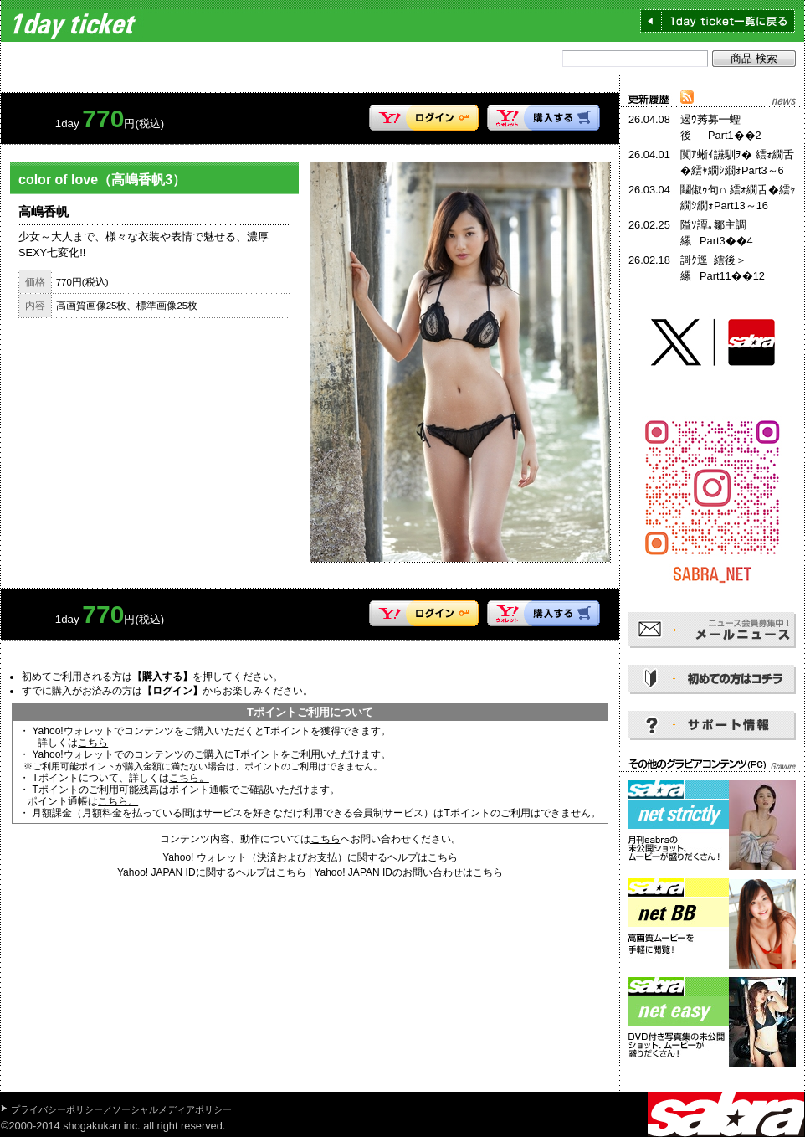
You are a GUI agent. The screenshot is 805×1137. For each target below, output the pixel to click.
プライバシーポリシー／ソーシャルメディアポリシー (121, 1109)
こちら (93, 743)
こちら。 (189, 778)
